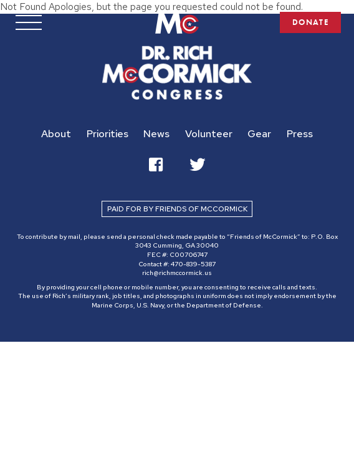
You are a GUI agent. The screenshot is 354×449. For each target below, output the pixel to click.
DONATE (310, 22)
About (56, 133)
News (156, 133)
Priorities (107, 133)
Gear (259, 133)
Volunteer (208, 133)
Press (300, 133)
